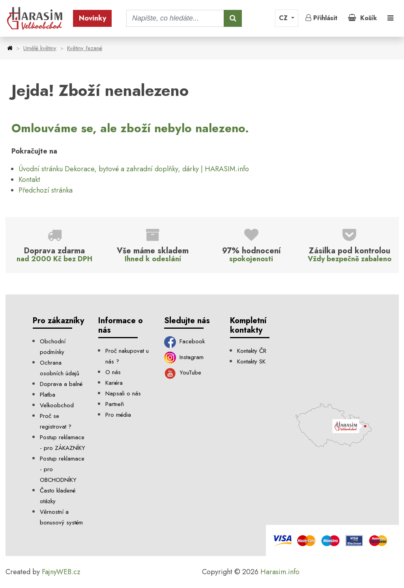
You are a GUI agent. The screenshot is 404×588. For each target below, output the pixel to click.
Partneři (114, 404)
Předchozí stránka (46, 190)
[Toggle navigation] (390, 18)
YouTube (183, 372)
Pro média (118, 414)
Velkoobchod (57, 405)
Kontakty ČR (251, 350)
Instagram (184, 357)
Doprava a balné (61, 384)
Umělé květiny (39, 48)
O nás (113, 372)
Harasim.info (279, 572)
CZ (284, 17)
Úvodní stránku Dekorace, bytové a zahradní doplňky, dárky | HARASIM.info (134, 169)
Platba (47, 394)
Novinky (92, 18)
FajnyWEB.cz (61, 572)
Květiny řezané (84, 48)
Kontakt (29, 179)
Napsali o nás (123, 393)
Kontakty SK (251, 361)
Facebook (184, 341)
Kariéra (114, 382)
